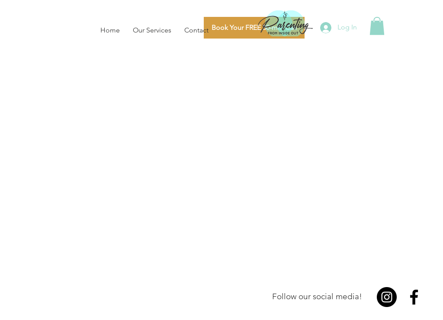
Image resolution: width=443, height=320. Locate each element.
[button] (377, 26)
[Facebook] (414, 297)
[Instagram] (387, 297)
